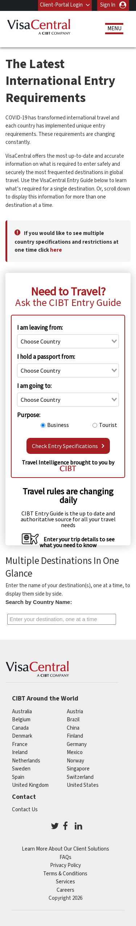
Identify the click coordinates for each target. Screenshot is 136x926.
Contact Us (25, 809)
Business (58, 424)
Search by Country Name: (38, 602)
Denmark (22, 736)
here (56, 250)
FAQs (65, 857)
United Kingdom (30, 785)
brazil (73, 719)
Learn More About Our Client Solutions (65, 849)
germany (77, 744)
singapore (78, 769)
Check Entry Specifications (68, 446)
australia (22, 711)
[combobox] (68, 341)
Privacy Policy (65, 865)
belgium (21, 719)
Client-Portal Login (61, 5)
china (73, 728)
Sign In (107, 5)
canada (20, 728)
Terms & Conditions (65, 874)
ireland (20, 752)
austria (75, 711)
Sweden (21, 769)
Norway (75, 761)
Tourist (108, 424)
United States (83, 785)
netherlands (26, 761)
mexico (75, 752)
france (20, 744)
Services (65, 882)
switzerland (80, 777)
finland (75, 736)
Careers (65, 890)
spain (18, 777)
